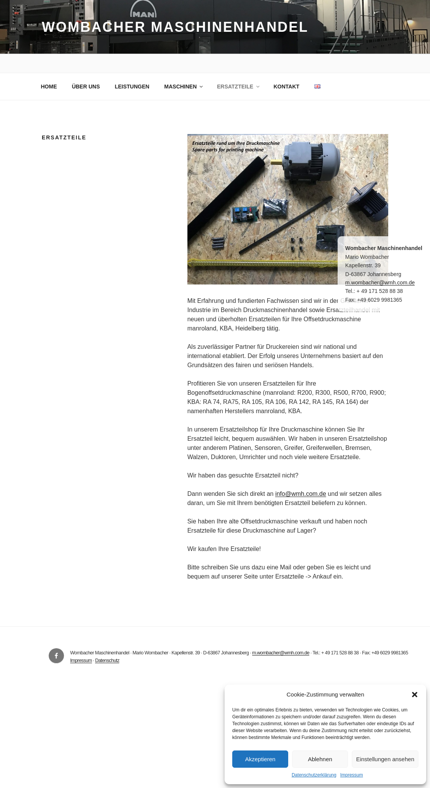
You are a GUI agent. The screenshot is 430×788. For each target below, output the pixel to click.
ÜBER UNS (86, 86)
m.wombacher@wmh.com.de (280, 653)
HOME (49, 86)
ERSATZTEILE (239, 86)
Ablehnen (320, 759)
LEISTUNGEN (132, 86)
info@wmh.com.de (300, 493)
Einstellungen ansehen (385, 759)
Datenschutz (107, 660)
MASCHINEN (184, 86)
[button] (415, 694)
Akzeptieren (260, 759)
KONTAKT (286, 86)
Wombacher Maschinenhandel (175, 27)
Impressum (351, 775)
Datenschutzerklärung (314, 775)
